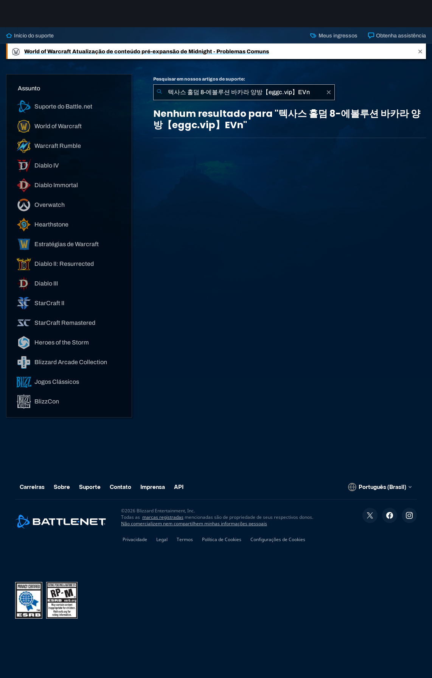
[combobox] (244, 92)
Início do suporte (30, 36)
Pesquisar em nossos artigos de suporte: (199, 79)
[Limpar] (329, 92)
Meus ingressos (333, 36)
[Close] (420, 51)
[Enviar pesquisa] (159, 92)
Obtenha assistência (397, 36)
